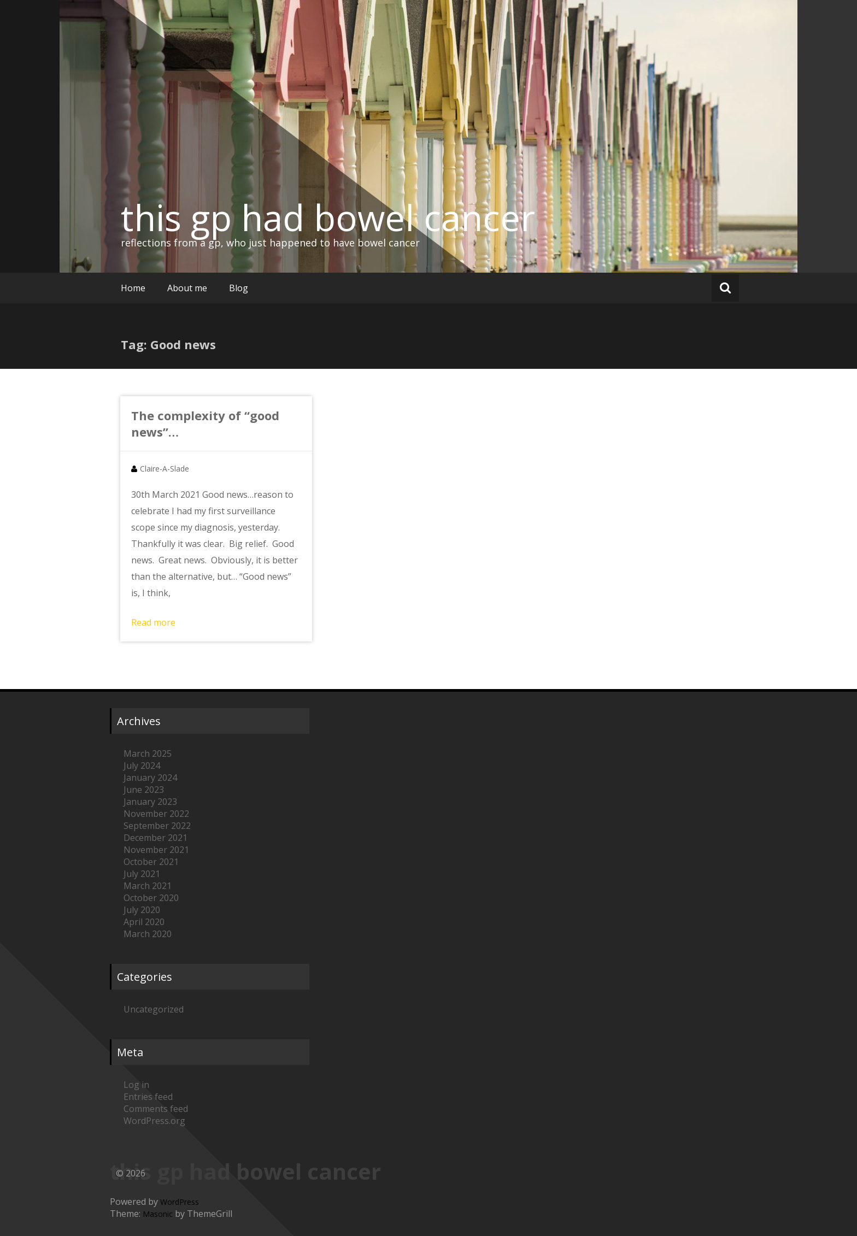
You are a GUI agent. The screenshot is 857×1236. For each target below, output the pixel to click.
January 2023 (150, 802)
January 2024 (150, 778)
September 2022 (157, 826)
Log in (136, 1085)
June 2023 (144, 790)
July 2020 (142, 910)
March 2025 (148, 754)
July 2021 (142, 874)
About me (187, 288)
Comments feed (156, 1109)
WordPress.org (154, 1121)
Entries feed (148, 1097)
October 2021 (151, 862)
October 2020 (151, 898)
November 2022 (156, 814)
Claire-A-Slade (164, 468)
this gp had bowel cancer (328, 217)
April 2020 (144, 922)
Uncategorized (154, 1009)
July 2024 (142, 766)
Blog (238, 288)
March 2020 (148, 934)
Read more (153, 622)
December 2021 (155, 838)
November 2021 (156, 850)
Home (133, 288)
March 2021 (148, 886)
